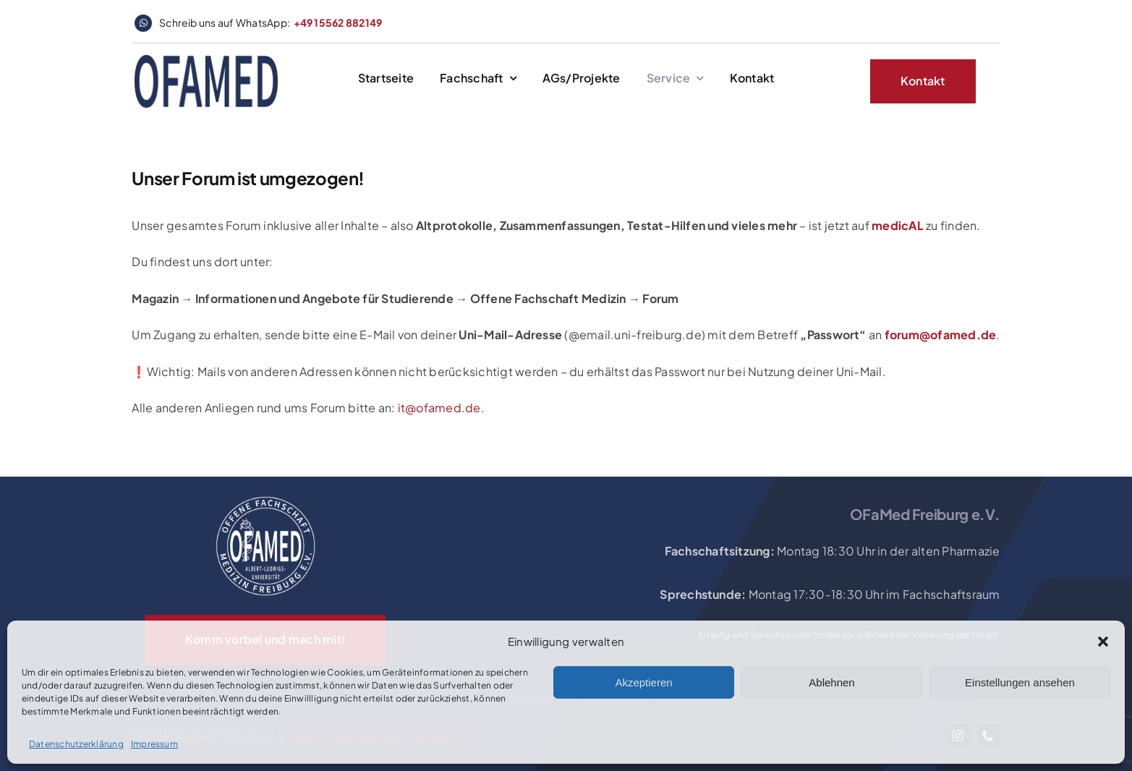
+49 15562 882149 (338, 22)
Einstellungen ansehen (1020, 682)
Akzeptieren (643, 682)
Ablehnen (831, 682)
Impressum (154, 743)
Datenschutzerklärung (76, 743)
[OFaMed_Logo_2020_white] (265, 497)
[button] (1103, 641)
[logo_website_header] (206, 60)
